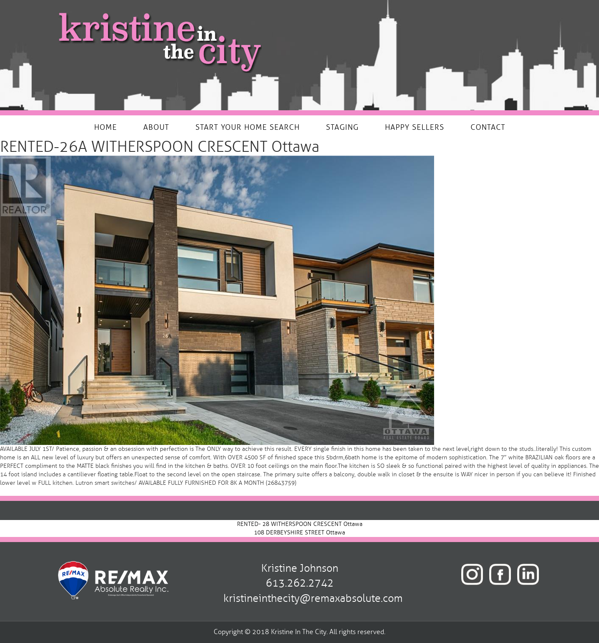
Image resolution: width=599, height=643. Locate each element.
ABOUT (156, 127)
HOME (105, 127)
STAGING (342, 127)
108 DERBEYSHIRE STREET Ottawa (299, 532)
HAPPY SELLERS (414, 127)
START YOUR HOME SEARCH (247, 127)
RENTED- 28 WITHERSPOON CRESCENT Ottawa (299, 524)
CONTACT (488, 127)
